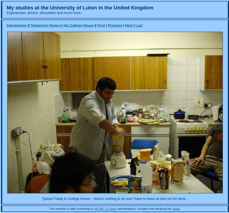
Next (129, 25)
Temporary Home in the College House (62, 25)
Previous (115, 25)
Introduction (17, 25)
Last (138, 25)
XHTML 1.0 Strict (105, 208)
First (101, 25)
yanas (176, 208)
